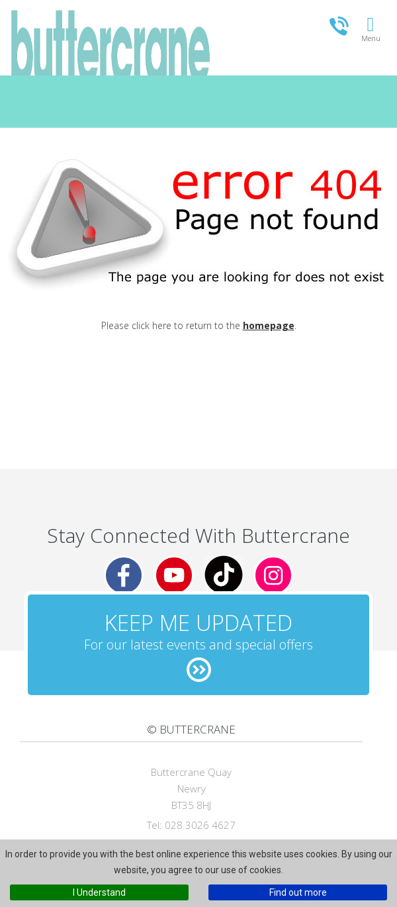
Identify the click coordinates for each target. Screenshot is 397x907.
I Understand (99, 892)
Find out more (298, 892)
